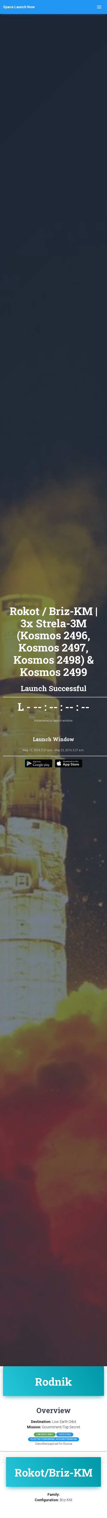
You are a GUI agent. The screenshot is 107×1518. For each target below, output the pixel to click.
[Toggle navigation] (99, 7)
